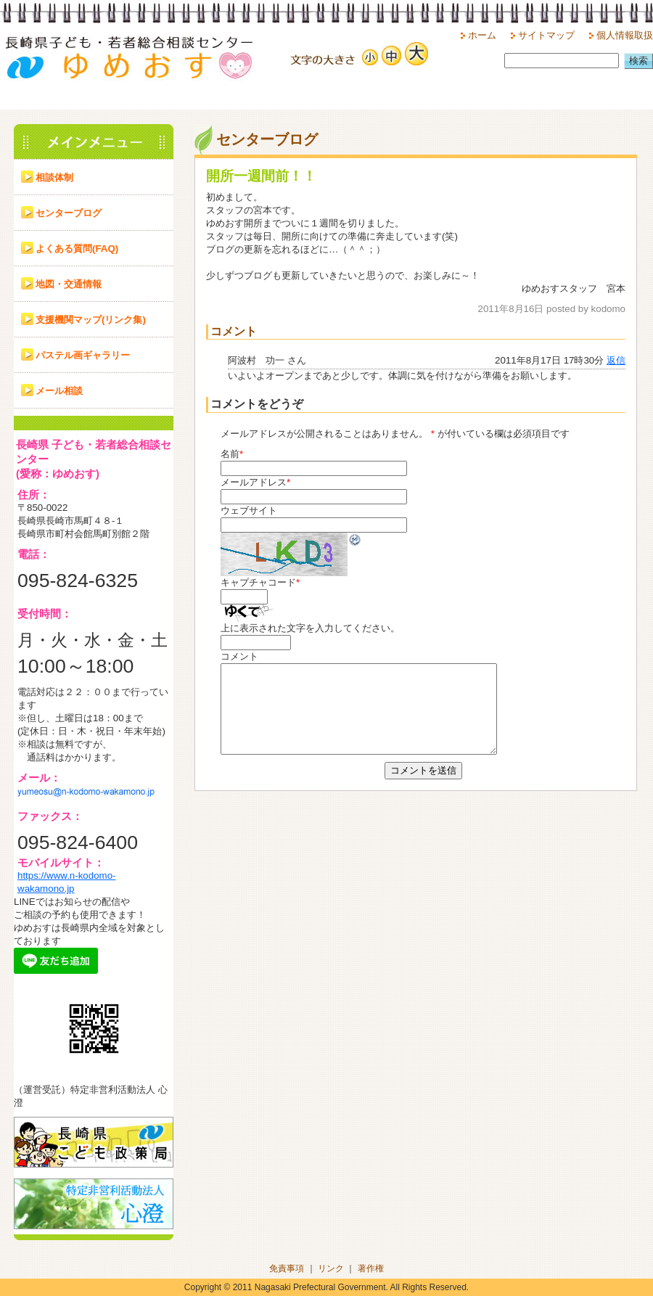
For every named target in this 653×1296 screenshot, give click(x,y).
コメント (239, 656)
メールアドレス (254, 482)
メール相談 (59, 390)
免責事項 (286, 1268)
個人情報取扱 (624, 35)
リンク (331, 1268)
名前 (230, 453)
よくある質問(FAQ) (77, 248)
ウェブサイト (249, 510)
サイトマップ (546, 35)
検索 (638, 60)
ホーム (482, 35)
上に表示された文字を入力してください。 (310, 628)
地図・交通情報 (69, 284)
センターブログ (69, 213)
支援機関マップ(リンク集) (91, 319)
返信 (616, 360)
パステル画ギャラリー (83, 355)
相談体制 (54, 177)
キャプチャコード (258, 582)
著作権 (371, 1268)
